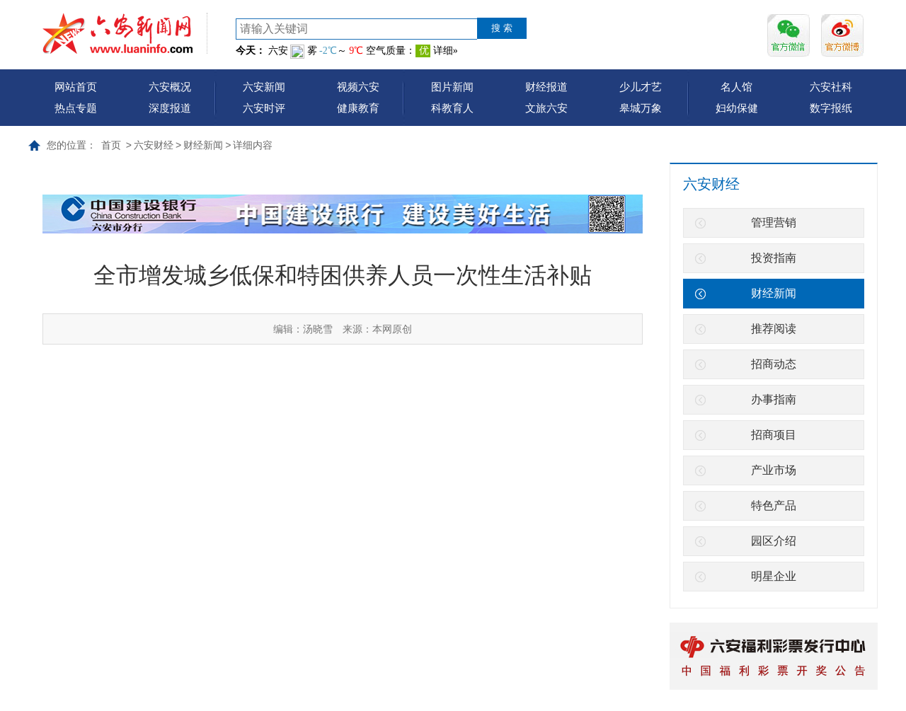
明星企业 (773, 576)
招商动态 (773, 364)
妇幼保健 (737, 108)
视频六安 (358, 87)
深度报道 (170, 108)
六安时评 (264, 108)
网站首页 (76, 87)
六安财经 (153, 145)
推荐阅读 (773, 329)
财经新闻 (203, 145)
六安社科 (831, 87)
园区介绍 (773, 541)
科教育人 (452, 108)
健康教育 (358, 108)
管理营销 (773, 222)
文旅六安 (546, 108)
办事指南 (773, 399)
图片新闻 (452, 87)
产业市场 (773, 470)
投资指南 (773, 258)
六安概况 (170, 87)
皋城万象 (640, 108)
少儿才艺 (640, 87)
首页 (111, 145)
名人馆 (736, 87)
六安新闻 (264, 87)
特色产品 (773, 505)
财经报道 (546, 87)
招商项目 (773, 435)
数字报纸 (831, 108)
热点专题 (76, 108)
